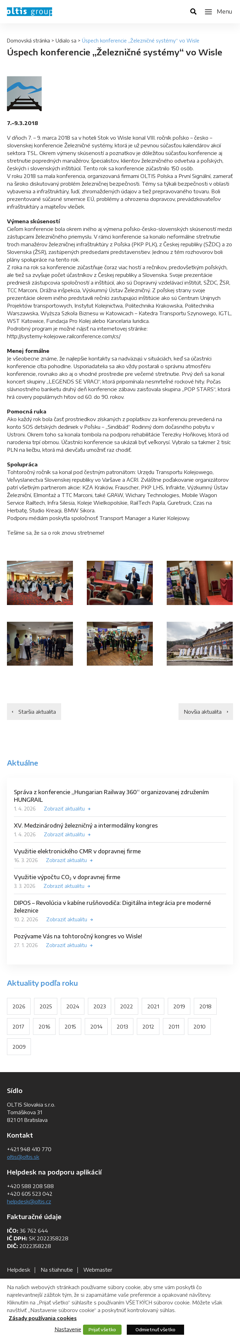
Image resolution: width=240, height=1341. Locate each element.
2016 (44, 1026)
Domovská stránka (28, 41)
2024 (72, 1006)
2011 (173, 1026)
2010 (199, 1026)
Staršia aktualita (37, 711)
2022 (126, 1006)
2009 (19, 1047)
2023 (99, 1006)
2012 (148, 1026)
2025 (46, 1006)
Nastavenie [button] (68, 1329)
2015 (70, 1026)
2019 (179, 1006)
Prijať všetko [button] (102, 1329)
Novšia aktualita (203, 711)
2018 (205, 1006)
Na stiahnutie (57, 1269)
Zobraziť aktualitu (64, 809)
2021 (153, 1006)
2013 (122, 1026)
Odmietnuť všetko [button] (155, 1329)
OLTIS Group (29, 11)
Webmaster (97, 1269)
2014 (96, 1026)
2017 (18, 1026)
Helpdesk (18, 1269)
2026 (19, 1006)
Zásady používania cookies (43, 1318)
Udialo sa (66, 41)
